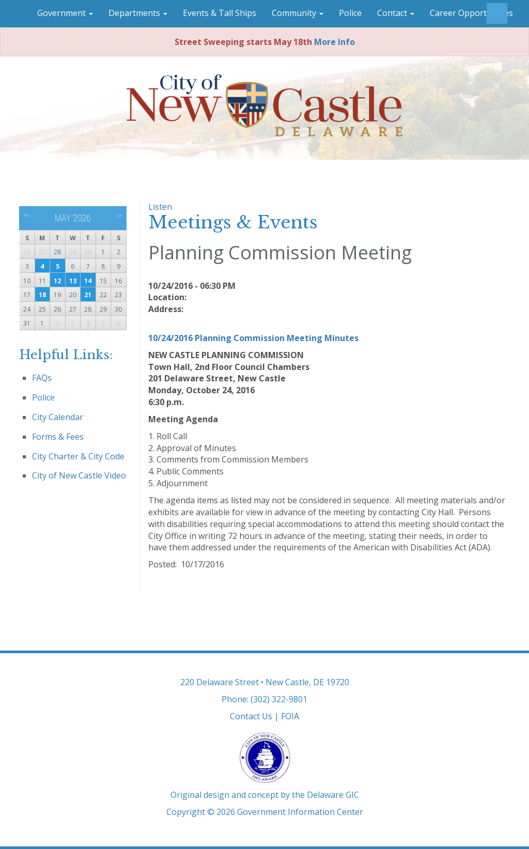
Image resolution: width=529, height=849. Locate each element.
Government (65, 13)
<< (26, 215)
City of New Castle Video (79, 475)
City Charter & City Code (78, 456)
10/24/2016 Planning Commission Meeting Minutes (253, 338)
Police (350, 13)
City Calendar (57, 417)
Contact (395, 13)
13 (72, 280)
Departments (137, 13)
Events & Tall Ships (219, 13)
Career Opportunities (471, 13)
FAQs (42, 377)
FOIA (290, 716)
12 (57, 280)
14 (87, 280)
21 (87, 294)
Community (297, 13)
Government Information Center (300, 811)
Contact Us (251, 716)
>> (119, 215)
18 (42, 294)
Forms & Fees (58, 436)
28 (57, 252)
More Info (334, 42)
